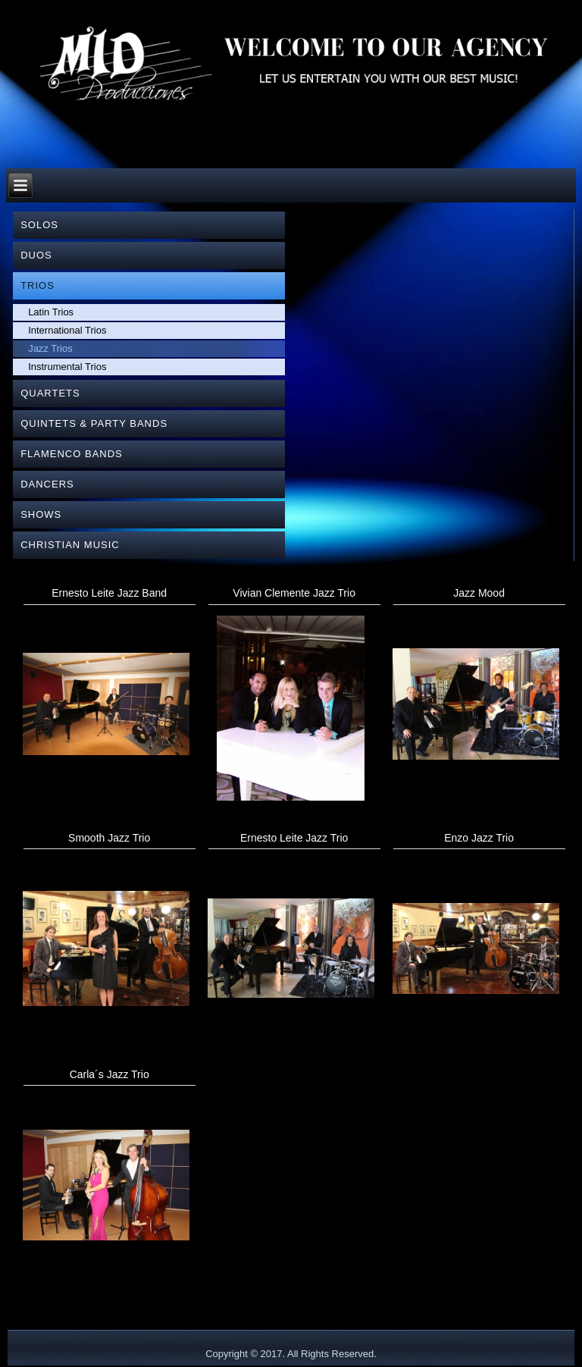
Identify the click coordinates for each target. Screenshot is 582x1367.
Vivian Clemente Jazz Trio (294, 593)
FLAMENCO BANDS (71, 453)
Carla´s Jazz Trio (109, 1074)
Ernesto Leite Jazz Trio (294, 838)
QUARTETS (50, 393)
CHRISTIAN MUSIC (70, 544)
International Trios (67, 330)
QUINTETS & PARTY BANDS (93, 423)
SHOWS (40, 514)
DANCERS (47, 484)
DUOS (36, 255)
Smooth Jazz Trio (109, 838)
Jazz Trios (50, 348)
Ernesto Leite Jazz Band (109, 593)
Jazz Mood (479, 593)
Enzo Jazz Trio (479, 838)
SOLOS (39, 224)
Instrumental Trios (67, 366)
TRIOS (37, 285)
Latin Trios (51, 312)
